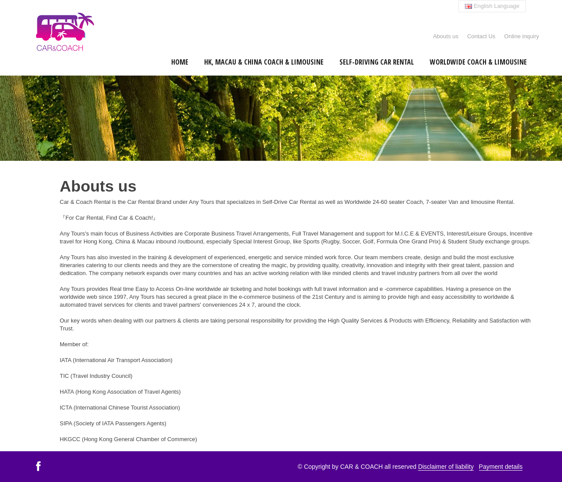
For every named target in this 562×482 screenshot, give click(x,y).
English (492, 6)
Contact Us (481, 36)
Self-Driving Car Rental (376, 62)
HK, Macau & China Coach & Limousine (264, 62)
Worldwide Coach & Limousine (478, 62)
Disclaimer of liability (446, 466)
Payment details (501, 466)
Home (179, 62)
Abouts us (445, 36)
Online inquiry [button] (521, 36)
